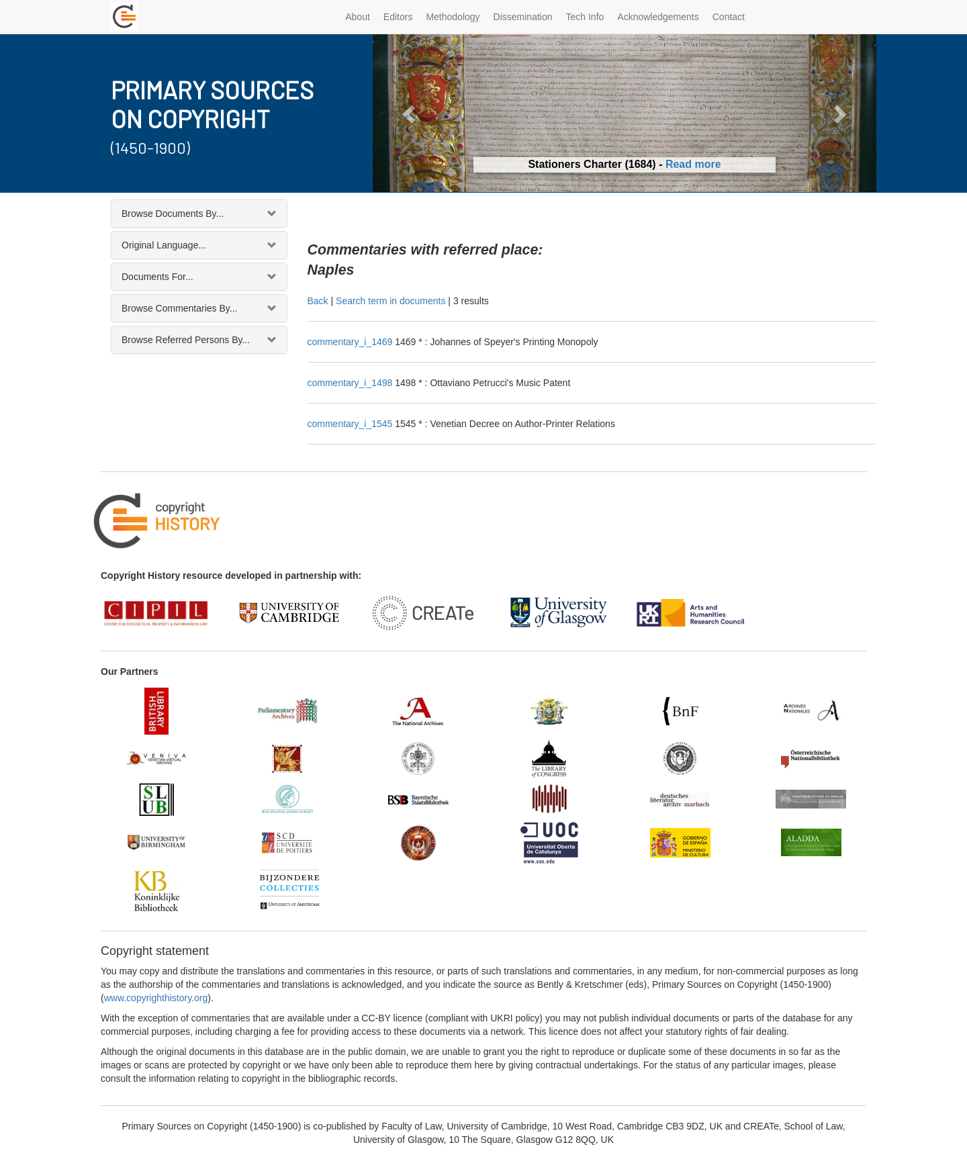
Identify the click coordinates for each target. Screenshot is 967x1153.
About (357, 16)
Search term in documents (390, 300)
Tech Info (585, 16)
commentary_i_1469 (352, 341)
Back (318, 300)
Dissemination (523, 16)
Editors (398, 16)
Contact (728, 16)
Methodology (452, 16)
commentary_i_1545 (352, 423)
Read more (693, 164)
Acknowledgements (657, 16)
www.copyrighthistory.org (156, 998)
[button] (411, 113)
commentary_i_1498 (352, 382)
